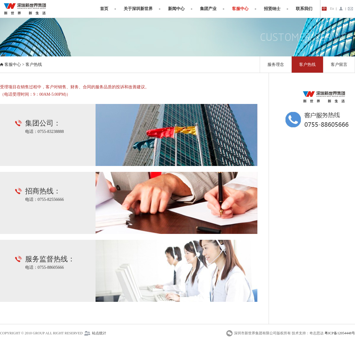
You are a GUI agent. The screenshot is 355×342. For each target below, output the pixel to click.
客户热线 (33, 64)
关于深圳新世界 (138, 8)
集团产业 (208, 8)
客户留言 (339, 64)
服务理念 (275, 64)
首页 (104, 8)
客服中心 (240, 8)
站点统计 (99, 333)
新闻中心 (176, 8)
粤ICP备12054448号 (340, 333)
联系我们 (304, 8)
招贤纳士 (272, 8)
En (332, 9)
